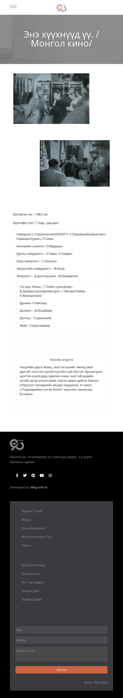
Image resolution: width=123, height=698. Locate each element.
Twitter (25, 475)
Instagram (50, 475)
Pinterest (33, 475)
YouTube (42, 475)
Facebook (17, 475)
